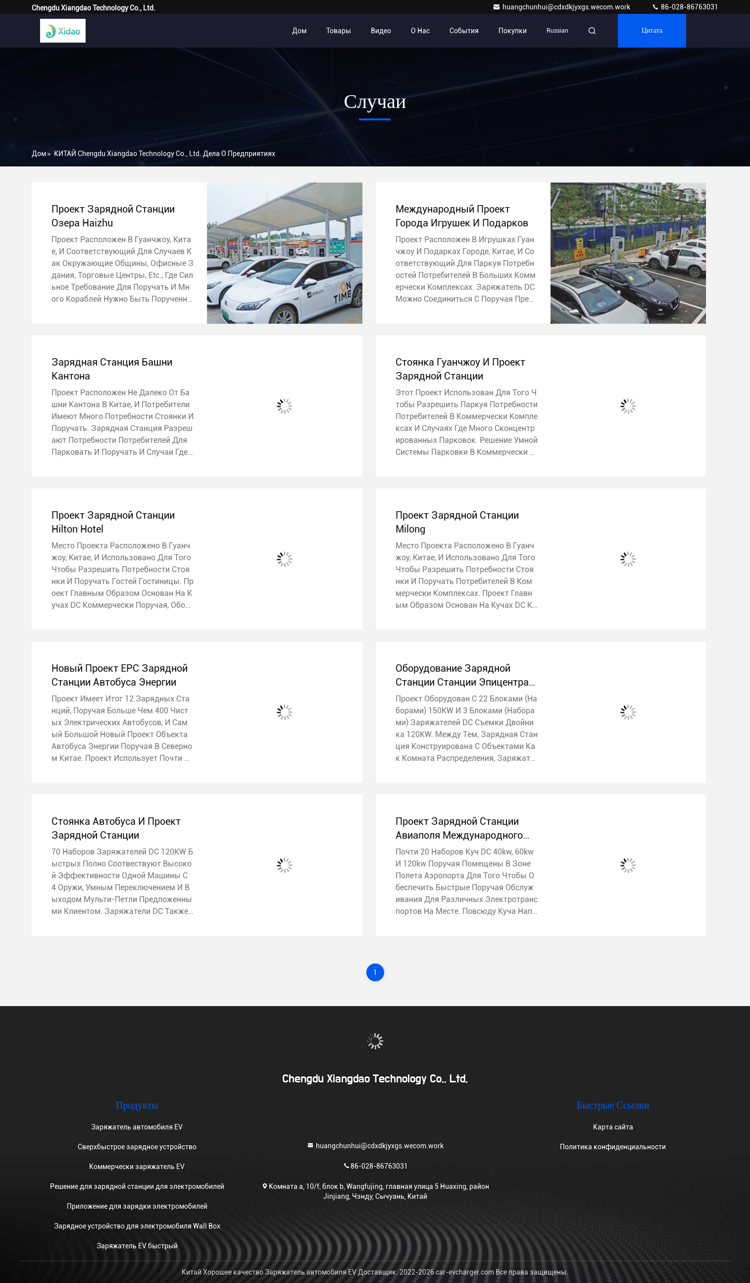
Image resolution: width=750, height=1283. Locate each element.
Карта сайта (613, 1127)
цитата (652, 30)
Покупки (513, 31)
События (464, 31)
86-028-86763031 (684, 7)
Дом (299, 31)
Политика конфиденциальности (613, 1147)
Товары (338, 31)
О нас (420, 31)
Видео (381, 31)
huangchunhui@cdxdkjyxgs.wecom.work (562, 7)
